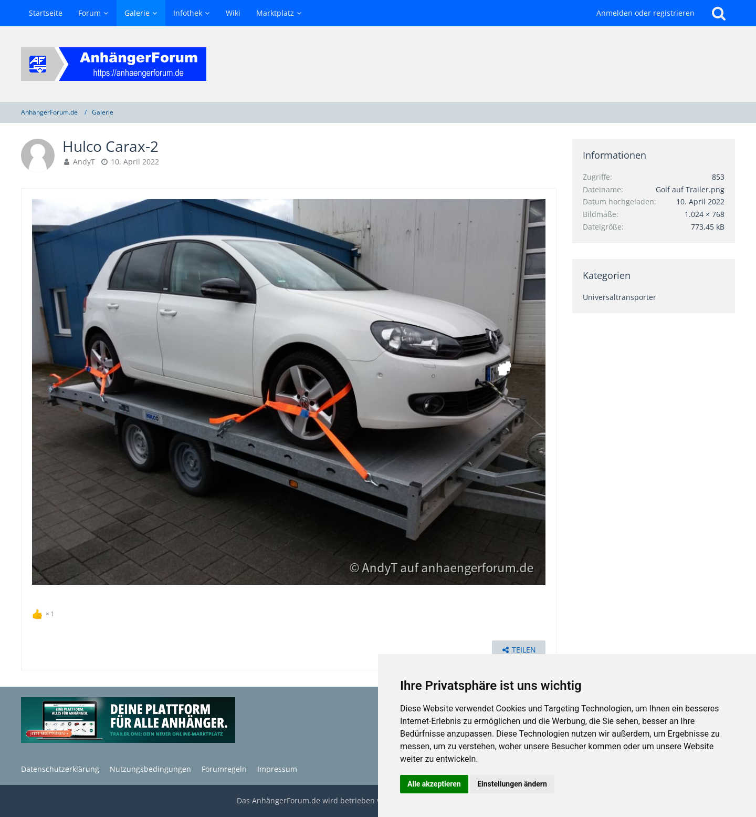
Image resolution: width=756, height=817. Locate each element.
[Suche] (718, 13)
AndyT (84, 162)
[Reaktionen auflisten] (44, 612)
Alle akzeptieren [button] (434, 784)
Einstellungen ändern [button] (512, 784)
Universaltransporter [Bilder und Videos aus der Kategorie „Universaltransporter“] (619, 297)
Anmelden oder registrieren (645, 13)
